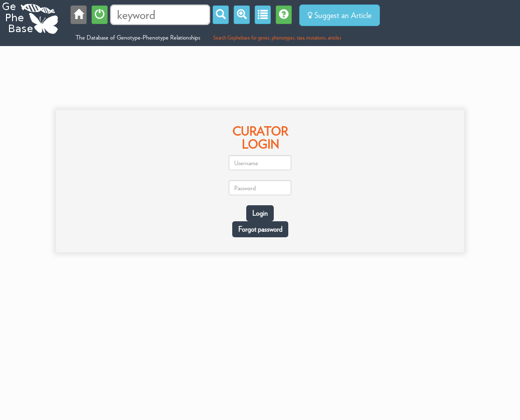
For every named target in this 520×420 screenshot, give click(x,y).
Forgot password (260, 229)
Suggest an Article (339, 15)
